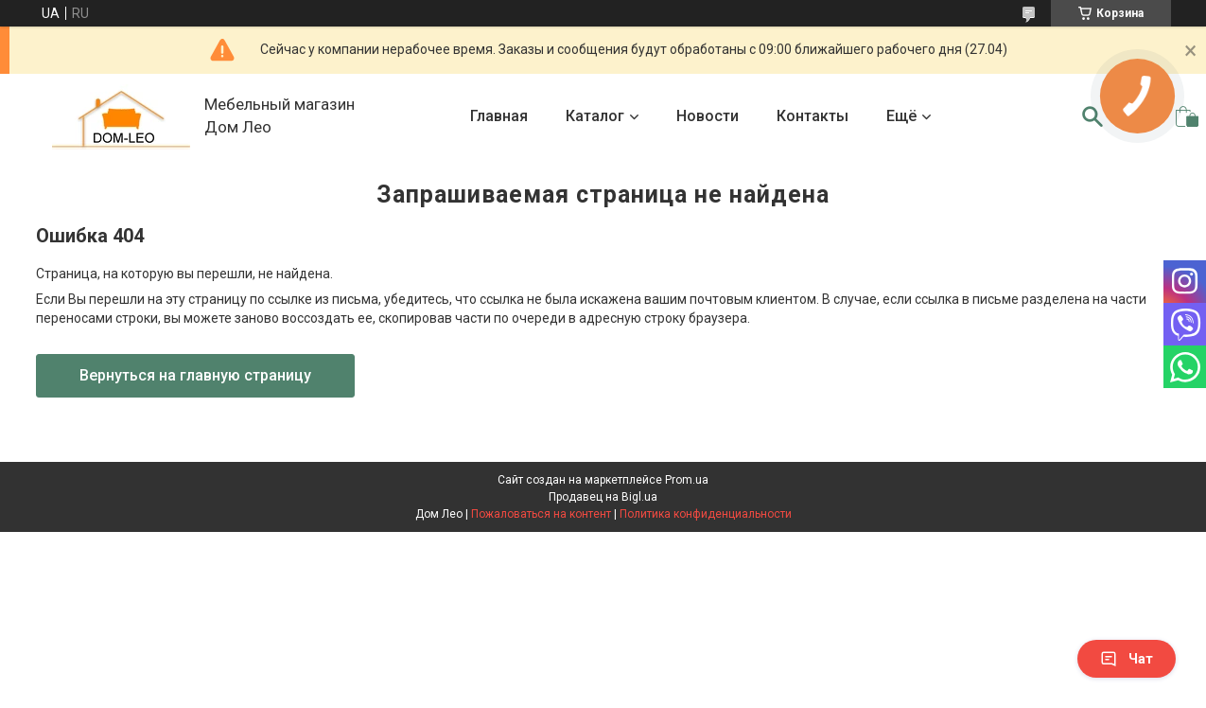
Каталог (595, 116)
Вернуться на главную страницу (195, 375)
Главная (499, 116)
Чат (1126, 658)
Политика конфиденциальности (706, 514)
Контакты (812, 116)
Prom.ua (686, 480)
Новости (707, 116)
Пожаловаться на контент (541, 514)
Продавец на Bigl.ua (603, 497)
